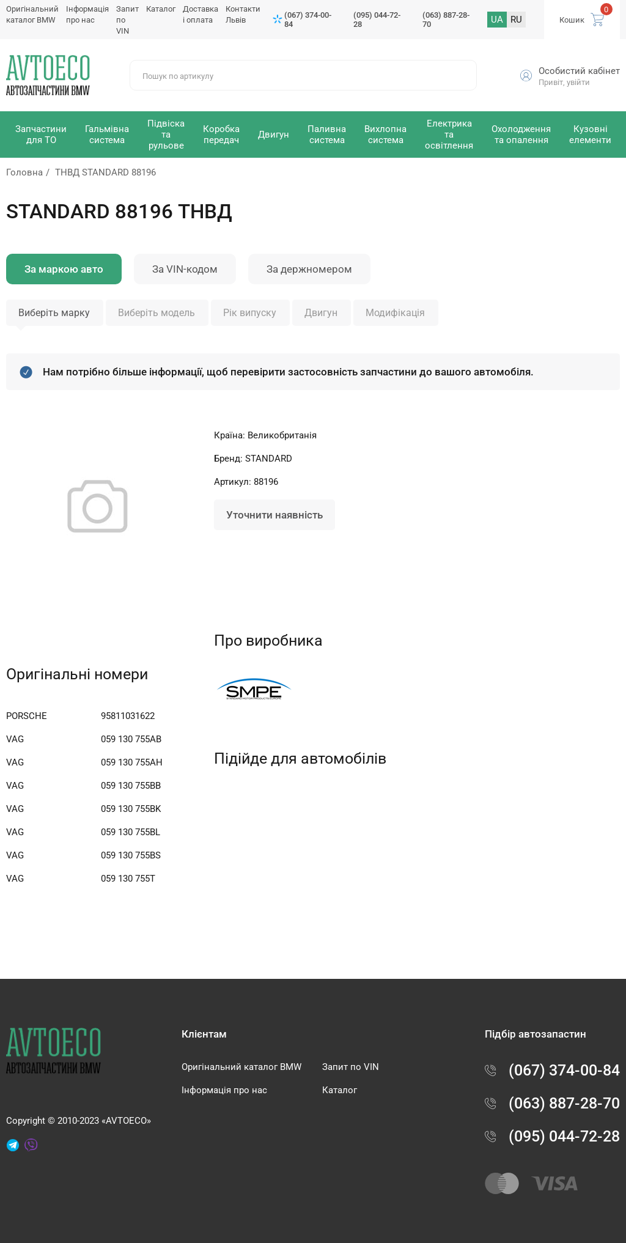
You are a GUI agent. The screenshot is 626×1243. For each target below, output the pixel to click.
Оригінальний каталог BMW (241, 1066)
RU (516, 19)
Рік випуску (249, 313)
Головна (24, 172)
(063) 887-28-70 (446, 19)
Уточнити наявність (274, 515)
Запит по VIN (350, 1066)
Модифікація (395, 313)
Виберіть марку (54, 313)
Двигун (320, 313)
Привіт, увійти (564, 82)
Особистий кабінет (579, 70)
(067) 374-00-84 (307, 19)
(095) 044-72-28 (376, 19)
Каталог (160, 8)
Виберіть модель (156, 313)
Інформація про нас (224, 1090)
